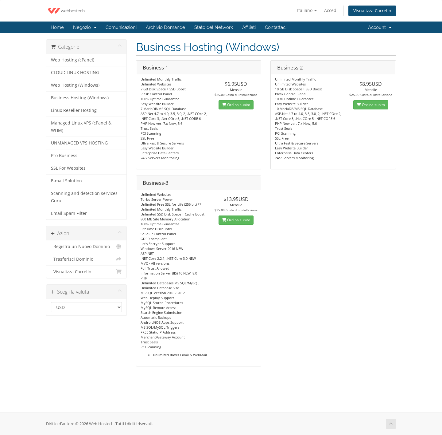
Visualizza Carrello (372, 11)
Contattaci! (276, 27)
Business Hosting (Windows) (80, 98)
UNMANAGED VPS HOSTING (79, 143)
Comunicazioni (121, 27)
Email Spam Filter (69, 213)
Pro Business (64, 155)
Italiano (307, 10)
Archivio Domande (165, 27)
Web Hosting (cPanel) (72, 60)
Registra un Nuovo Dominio (86, 246)
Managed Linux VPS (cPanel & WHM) (81, 126)
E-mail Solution (66, 181)
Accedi (331, 10)
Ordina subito (236, 104)
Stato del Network (213, 27)
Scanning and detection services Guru (84, 197)
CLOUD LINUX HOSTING (75, 72)
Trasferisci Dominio (86, 259)
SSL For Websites (68, 168)
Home (57, 27)
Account (379, 27)
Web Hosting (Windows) (75, 85)
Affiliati (249, 27)
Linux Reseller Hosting (74, 110)
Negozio (84, 27)
